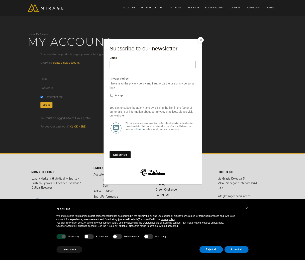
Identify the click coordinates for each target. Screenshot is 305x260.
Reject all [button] (211, 249)
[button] (247, 208)
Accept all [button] (236, 249)
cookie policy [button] (168, 219)
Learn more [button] (69, 249)
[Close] (201, 40)
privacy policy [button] (145, 216)
